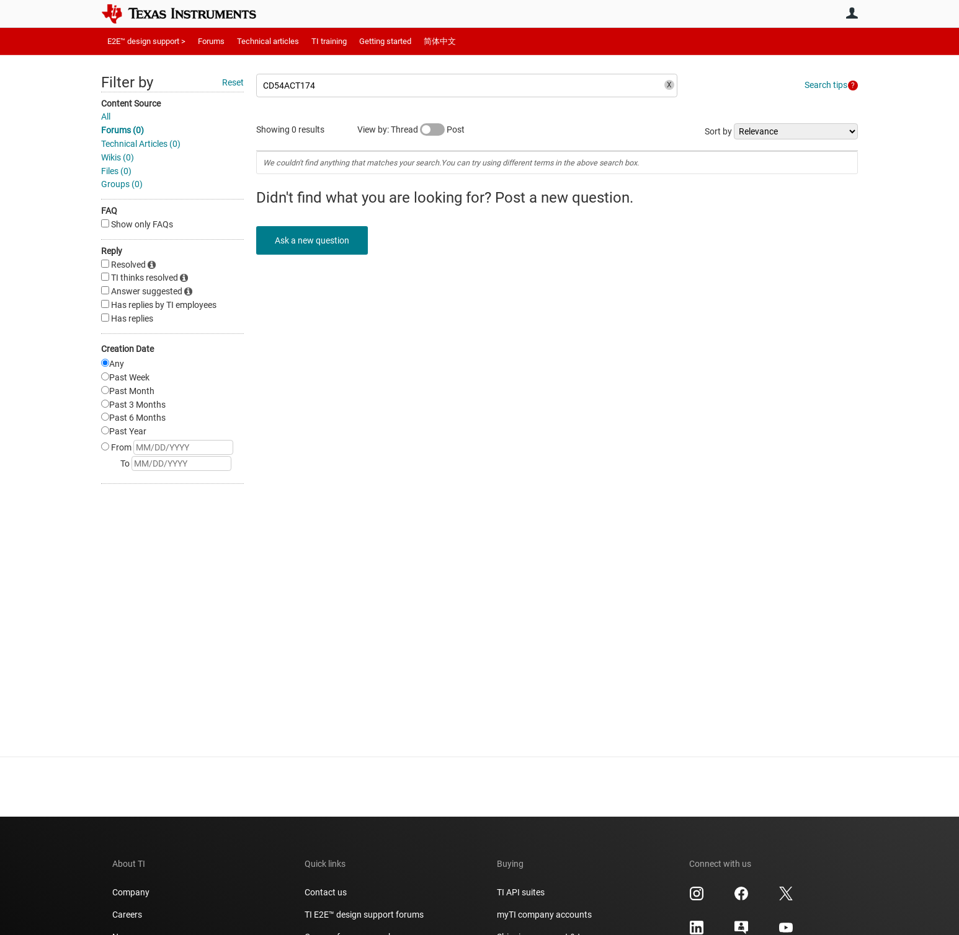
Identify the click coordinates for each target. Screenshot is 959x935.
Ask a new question (312, 240)
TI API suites (521, 892)
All (105, 116)
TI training (329, 41)
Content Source (131, 103)
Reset (233, 82)
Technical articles (268, 41)
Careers (127, 915)
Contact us (326, 892)
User (851, 13)
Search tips (826, 85)
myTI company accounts (544, 915)
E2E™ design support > (146, 41)
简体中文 (440, 41)
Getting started (385, 41)
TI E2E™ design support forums (364, 915)
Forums (211, 41)
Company (130, 892)
